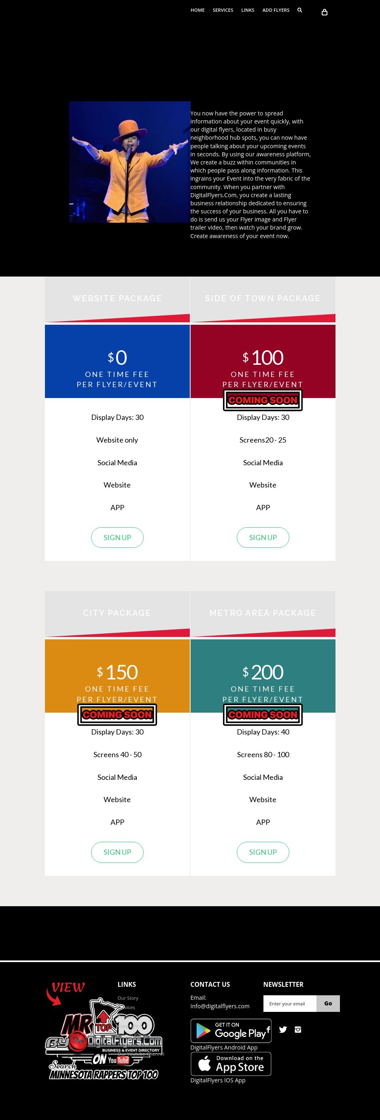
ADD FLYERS (276, 10)
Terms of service (135, 1044)
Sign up (117, 537)
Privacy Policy (132, 1035)
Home (198, 10)
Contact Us (129, 1017)
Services (223, 10)
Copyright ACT (133, 1026)
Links (247, 10)
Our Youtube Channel (141, 1054)
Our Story (128, 998)
